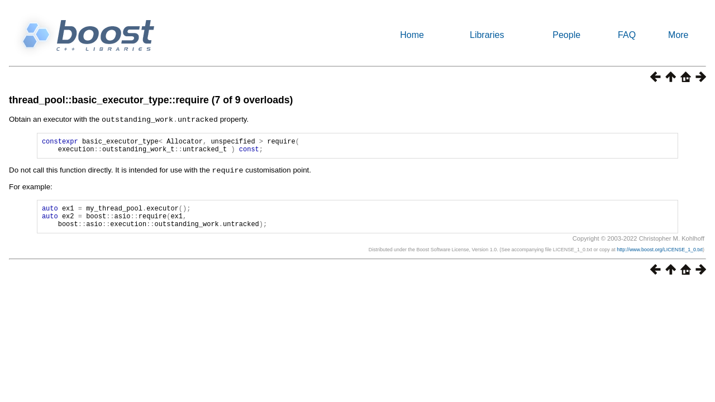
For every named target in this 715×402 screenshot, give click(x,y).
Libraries (487, 35)
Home (412, 35)
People (566, 35)
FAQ (627, 35)
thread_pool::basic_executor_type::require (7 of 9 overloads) (151, 100)
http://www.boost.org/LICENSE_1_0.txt (660, 257)
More (678, 35)
